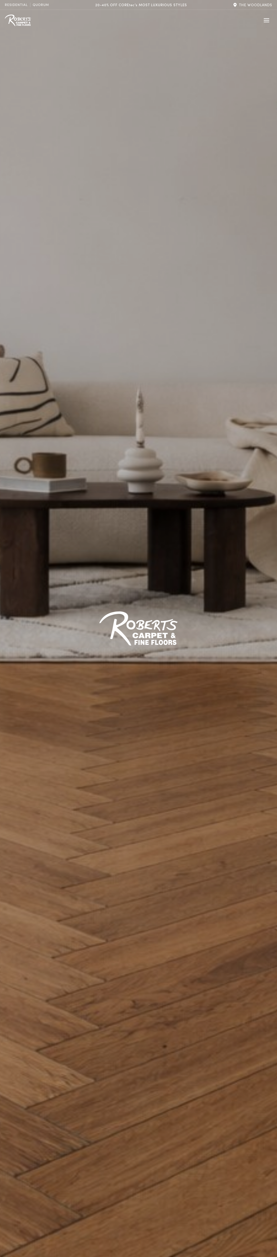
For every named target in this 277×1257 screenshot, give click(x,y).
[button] (252, 5)
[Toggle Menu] (266, 20)
